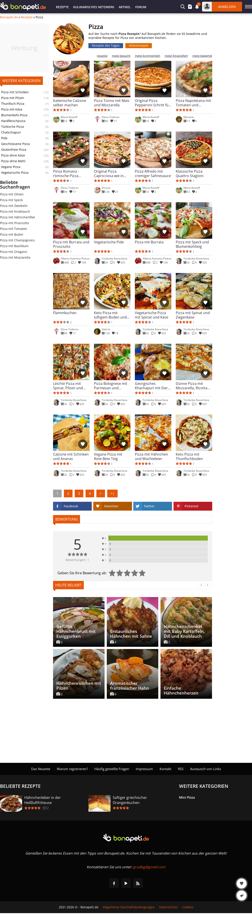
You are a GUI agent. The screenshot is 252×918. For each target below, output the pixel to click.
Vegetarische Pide (109, 242)
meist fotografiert (176, 55)
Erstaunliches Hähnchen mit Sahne (131, 633)
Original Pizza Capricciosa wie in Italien (109, 173)
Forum (140, 7)
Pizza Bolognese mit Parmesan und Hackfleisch (110, 385)
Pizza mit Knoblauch (15, 211)
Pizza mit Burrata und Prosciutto (71, 244)
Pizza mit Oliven (12, 194)
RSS (180, 769)
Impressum (144, 769)
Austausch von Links (205, 769)
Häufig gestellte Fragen (111, 769)
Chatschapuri (11, 132)
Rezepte (62, 7)
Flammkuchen (64, 313)
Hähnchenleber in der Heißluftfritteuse (42, 800)
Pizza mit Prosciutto (14, 223)
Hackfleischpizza (13, 121)
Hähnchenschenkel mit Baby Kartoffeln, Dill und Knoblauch (184, 631)
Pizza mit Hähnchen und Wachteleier (151, 456)
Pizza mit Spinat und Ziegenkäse (193, 315)
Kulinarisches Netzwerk (93, 7)
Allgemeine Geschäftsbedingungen (129, 907)
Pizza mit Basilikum (14, 246)
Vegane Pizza (10, 167)
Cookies (187, 907)
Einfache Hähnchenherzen (181, 690)
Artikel (125, 7)
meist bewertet (202, 55)
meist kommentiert (147, 55)
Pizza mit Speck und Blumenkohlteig (192, 244)
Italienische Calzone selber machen (69, 102)
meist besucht (121, 55)
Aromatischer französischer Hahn (129, 685)
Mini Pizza (187, 797)
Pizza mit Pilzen (12, 98)
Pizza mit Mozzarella (15, 257)
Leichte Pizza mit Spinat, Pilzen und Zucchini (68, 385)
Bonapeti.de (9, 17)
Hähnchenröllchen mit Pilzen (78, 685)
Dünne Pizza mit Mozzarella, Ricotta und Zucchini (191, 385)
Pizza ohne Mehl (13, 161)
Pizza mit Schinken (15, 92)
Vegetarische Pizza (15, 172)
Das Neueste (40, 769)
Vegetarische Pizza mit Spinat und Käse (151, 315)
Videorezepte (138, 45)
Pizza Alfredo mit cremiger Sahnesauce (153, 173)
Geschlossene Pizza (15, 144)
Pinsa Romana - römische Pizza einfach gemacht (67, 173)
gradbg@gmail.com (149, 867)
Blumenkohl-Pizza (14, 115)
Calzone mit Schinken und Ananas (71, 456)
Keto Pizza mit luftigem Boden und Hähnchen (110, 315)
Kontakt (165, 769)
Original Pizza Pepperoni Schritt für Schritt (152, 102)
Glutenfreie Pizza (13, 149)
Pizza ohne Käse (13, 155)
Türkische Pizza (12, 126)
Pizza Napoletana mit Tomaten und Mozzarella (193, 102)
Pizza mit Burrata (149, 242)
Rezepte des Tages (106, 45)
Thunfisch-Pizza (12, 103)
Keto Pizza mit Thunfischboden (189, 456)
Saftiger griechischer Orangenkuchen (130, 800)
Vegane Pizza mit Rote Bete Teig (108, 456)
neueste (102, 55)
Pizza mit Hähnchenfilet (17, 217)
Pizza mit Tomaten (13, 229)
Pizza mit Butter (11, 234)
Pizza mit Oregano (13, 252)
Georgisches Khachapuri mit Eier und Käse (151, 385)
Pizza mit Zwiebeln (14, 206)
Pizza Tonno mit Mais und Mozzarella (111, 102)
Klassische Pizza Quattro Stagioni (189, 173)
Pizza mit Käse (11, 109)
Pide (4, 138)
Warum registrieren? (72, 769)
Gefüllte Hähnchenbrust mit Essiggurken (76, 631)
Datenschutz (168, 907)
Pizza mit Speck (11, 200)
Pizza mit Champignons (17, 240)
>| (112, 493)
